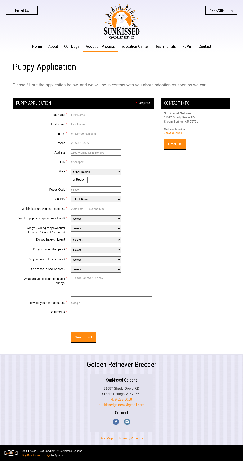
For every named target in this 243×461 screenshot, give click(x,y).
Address (61, 152)
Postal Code (58, 189)
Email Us (22, 10)
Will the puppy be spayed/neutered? (43, 217)
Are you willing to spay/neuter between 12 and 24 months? (47, 229)
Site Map (106, 438)
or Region (79, 179)
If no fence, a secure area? (48, 268)
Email (62, 133)
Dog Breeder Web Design (36, 455)
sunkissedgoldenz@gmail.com (121, 405)
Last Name (59, 124)
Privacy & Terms (131, 438)
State (62, 171)
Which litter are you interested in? (44, 208)
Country (61, 198)
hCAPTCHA (58, 312)
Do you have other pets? (50, 249)
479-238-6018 (221, 10)
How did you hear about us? (48, 302)
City (63, 161)
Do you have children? (51, 239)
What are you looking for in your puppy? (45, 280)
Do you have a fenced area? (47, 258)
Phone (62, 142)
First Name (59, 114)
